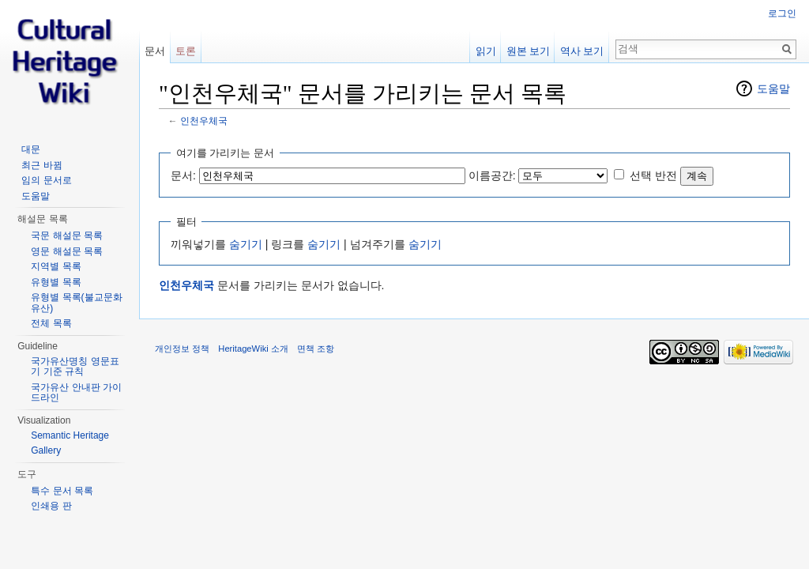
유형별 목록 (56, 282)
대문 (30, 149)
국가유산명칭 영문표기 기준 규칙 (75, 367)
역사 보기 (582, 51)
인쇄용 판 (51, 505)
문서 (155, 51)
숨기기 (245, 244)
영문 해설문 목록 (67, 251)
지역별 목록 (56, 266)
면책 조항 (315, 348)
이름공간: (492, 175)
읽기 (486, 51)
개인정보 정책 (182, 348)
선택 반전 (653, 175)
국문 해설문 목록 (67, 235)
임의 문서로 (46, 180)
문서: (183, 175)
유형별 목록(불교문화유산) (76, 303)
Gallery (46, 450)
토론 (185, 51)
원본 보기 (528, 51)
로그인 (782, 13)
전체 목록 (51, 323)
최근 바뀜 (41, 165)
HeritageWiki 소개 (253, 348)
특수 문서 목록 (62, 490)
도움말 (773, 88)
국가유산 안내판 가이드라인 (76, 393)
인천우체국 (204, 120)
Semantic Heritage (70, 435)
